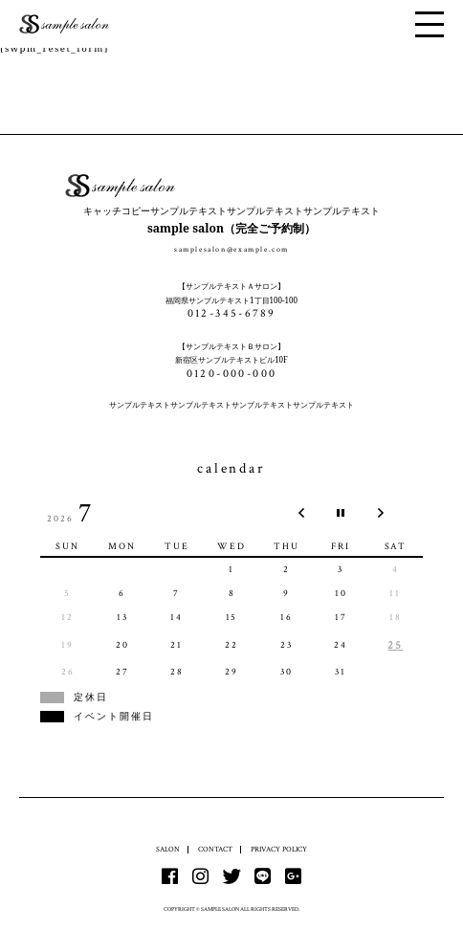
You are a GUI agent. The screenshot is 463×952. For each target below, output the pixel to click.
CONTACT (215, 849)
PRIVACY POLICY (279, 849)
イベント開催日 (114, 716)
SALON (168, 849)
